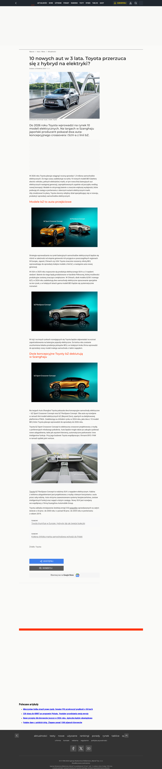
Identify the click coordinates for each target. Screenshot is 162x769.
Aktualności (42, 3)
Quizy (102, 3)
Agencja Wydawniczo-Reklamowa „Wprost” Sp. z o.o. (86, 754)
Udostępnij (48, 561)
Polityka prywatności (99, 734)
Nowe (51, 3)
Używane (58, 3)
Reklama (75, 734)
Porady (66, 3)
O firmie (58, 734)
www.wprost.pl (84, 763)
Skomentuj (84, 561)
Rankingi (74, 3)
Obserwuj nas (61, 568)
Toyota (32, 492)
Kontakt (66, 734)
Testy (81, 3)
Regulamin (85, 734)
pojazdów (74, 508)
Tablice (95, 3)
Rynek (88, 3)
